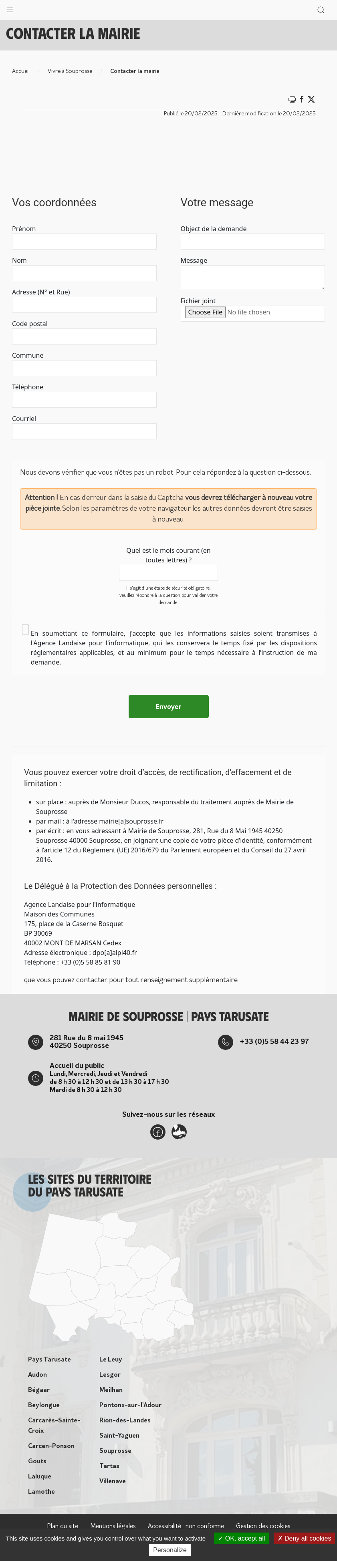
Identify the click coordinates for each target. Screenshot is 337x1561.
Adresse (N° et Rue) (41, 292)
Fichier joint (198, 300)
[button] (10, 8)
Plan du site (62, 1526)
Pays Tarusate (49, 1360)
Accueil (21, 71)
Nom (19, 260)
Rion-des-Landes (125, 1421)
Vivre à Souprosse (70, 71)
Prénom (24, 228)
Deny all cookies (304, 1538)
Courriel (24, 418)
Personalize (170, 1550)
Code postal (30, 323)
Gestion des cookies (263, 1526)
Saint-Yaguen (119, 1436)
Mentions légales (113, 1526)
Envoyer (168, 706)
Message (194, 260)
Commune (28, 355)
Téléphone (27, 387)
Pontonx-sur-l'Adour (130, 1405)
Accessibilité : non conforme (186, 1526)
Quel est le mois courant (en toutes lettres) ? (168, 555)
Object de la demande (214, 228)
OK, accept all (241, 1538)
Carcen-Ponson (51, 1446)
